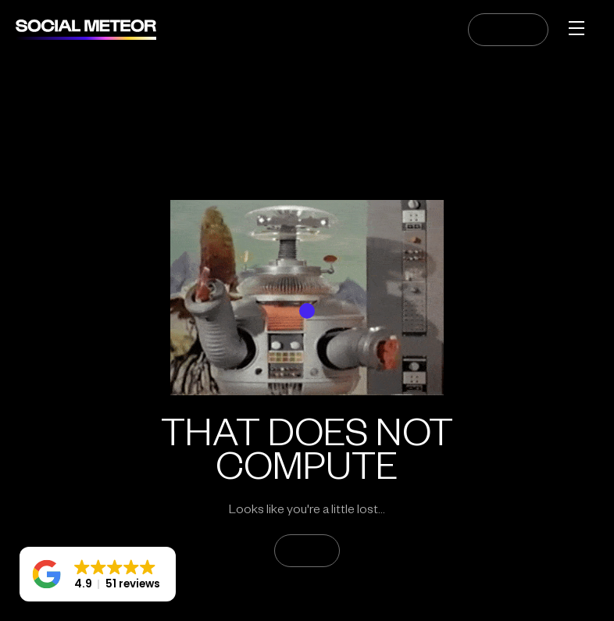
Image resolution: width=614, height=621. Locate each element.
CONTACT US (508, 29)
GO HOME (307, 550)
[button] (98, 574)
